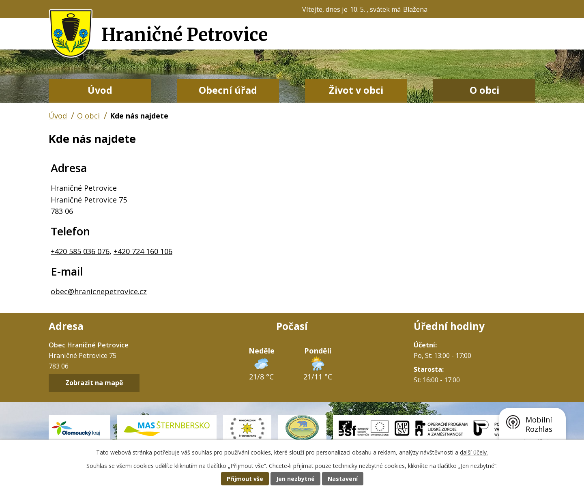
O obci (484, 90)
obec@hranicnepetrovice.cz (99, 291)
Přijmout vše (245, 479)
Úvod (100, 90)
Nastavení (343, 479)
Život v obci (356, 90)
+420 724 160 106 (143, 251)
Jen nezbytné (295, 479)
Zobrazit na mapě (94, 383)
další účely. (474, 452)
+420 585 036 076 (80, 251)
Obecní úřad (228, 90)
